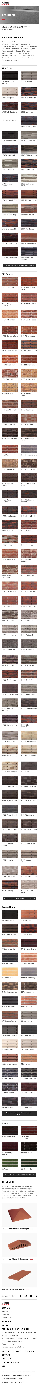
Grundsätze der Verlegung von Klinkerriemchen (19, 1338)
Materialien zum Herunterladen (12, 28)
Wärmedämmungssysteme (12, 1341)
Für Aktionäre (6, 1317)
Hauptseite (5, 26)
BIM (3, 1366)
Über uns (6, 1308)
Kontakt (6, 1355)
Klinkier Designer (10, 1362)
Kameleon (6, 1359)
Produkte (6, 1322)
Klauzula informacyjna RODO (13, 1382)
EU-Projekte (6, 1314)
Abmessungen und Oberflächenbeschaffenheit (19, 1332)
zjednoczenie (25, 1375)
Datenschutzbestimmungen (12, 1379)
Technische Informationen (20, 26)
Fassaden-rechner (8, 1344)
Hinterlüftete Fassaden (10, 1335)
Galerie (5, 1325)
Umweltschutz (7, 1311)
